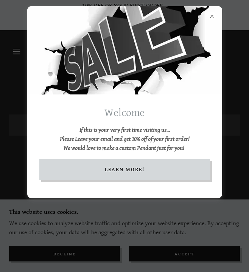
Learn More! (125, 170)
